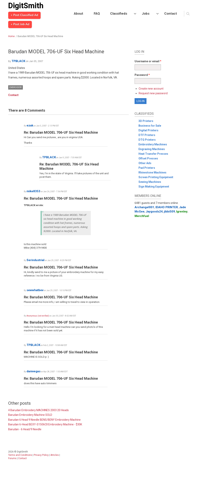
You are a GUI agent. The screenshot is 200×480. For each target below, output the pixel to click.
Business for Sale (149, 125)
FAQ (97, 13)
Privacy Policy (41, 455)
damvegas (33, 371)
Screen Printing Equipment (155, 177)
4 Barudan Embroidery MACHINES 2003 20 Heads (38, 410)
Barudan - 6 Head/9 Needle (24, 429)
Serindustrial (35, 260)
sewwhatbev (35, 290)
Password (142, 74)
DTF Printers (146, 135)
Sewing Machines (149, 181)
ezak (30, 125)
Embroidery (15, 87)
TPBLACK (18, 61)
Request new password (153, 93)
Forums (12, 458)
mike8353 (33, 191)
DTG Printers (147, 139)
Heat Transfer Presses (153, 153)
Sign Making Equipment (153, 186)
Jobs (145, 13)
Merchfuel (142, 216)
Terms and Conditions (20, 455)
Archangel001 (144, 207)
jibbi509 (169, 211)
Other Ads (144, 163)
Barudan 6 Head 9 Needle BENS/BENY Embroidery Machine (44, 419)
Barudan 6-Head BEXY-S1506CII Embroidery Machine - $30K (45, 424)
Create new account (151, 88)
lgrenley (182, 211)
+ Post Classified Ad (24, 15)
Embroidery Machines (152, 144)
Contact (170, 13)
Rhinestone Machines (152, 172)
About (78, 13)
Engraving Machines (151, 149)
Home (11, 36)
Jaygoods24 (154, 211)
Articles (54, 455)
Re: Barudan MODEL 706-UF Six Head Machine (61, 132)
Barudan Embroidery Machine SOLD (30, 414)
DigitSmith (25, 5)
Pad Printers (146, 167)
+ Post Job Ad (20, 24)
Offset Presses (148, 158)
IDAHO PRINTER (166, 207)
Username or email (148, 61)
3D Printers (145, 121)
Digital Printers (148, 130)
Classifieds (118, 13)
